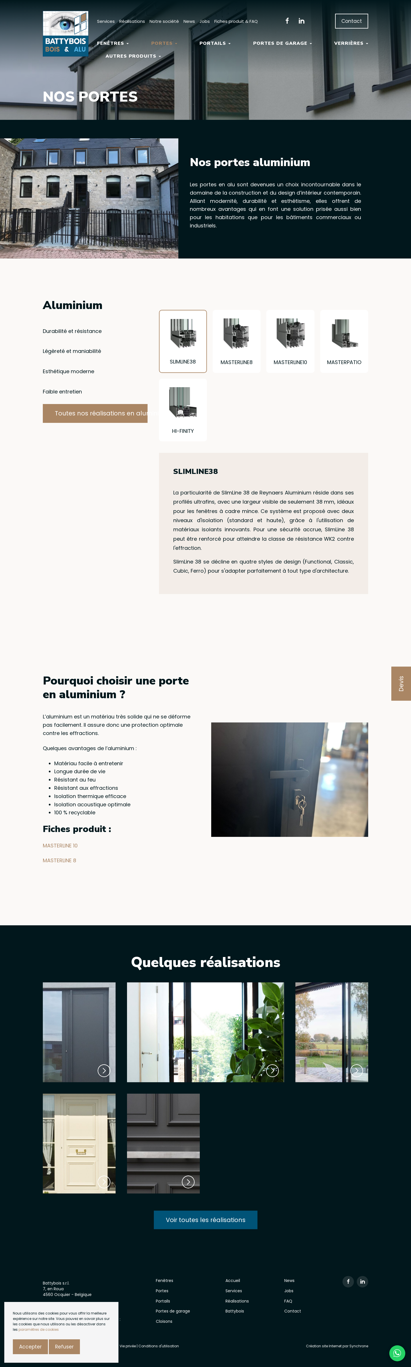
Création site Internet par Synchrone (337, 1346)
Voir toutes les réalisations (205, 1220)
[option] (89, 198)
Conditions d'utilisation (158, 1346)
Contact (351, 21)
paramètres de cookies (39, 1329)
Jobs (205, 21)
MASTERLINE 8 (59, 860)
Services (106, 21)
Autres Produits (133, 56)
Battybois (234, 1311)
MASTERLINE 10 (60, 845)
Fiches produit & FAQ (236, 21)
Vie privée (128, 1346)
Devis (401, 683)
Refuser (64, 1346)
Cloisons (164, 1321)
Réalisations (132, 21)
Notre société (164, 21)
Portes (164, 43)
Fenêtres (113, 43)
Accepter (30, 1346)
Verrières (351, 43)
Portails (215, 43)
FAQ (288, 1301)
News (189, 21)
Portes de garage (282, 43)
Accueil (232, 1280)
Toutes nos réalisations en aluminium (101, 413)
